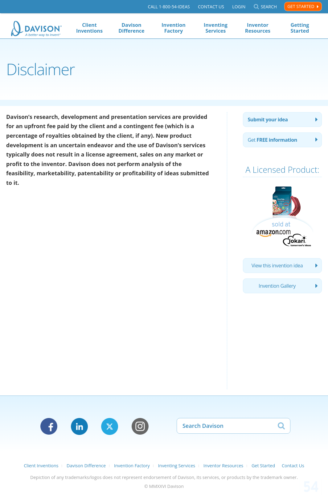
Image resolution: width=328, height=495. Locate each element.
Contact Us (211, 7)
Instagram (140, 426)
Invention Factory (174, 28)
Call (169, 7)
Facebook (48, 426)
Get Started (300, 6)
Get (272, 139)
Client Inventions (89, 28)
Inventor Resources (257, 28)
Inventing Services (216, 28)
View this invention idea (277, 265)
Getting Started (299, 28)
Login (238, 7)
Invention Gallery (277, 285)
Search (269, 7)
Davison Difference (131, 28)
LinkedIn (79, 426)
